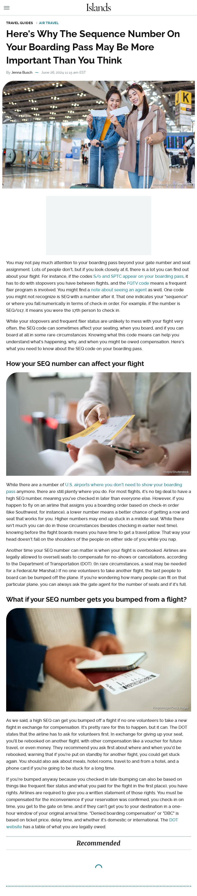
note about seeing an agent (119, 289)
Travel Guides (19, 23)
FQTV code (138, 283)
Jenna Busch (21, 72)
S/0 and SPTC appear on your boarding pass (138, 276)
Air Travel (49, 23)
